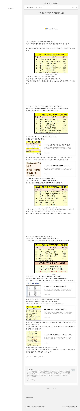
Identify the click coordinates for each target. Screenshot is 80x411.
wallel (76, 406)
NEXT (54, 388)
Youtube (39, 406)
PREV (47, 388)
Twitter (32, 406)
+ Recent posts (29, 397)
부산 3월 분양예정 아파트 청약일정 (33, 7)
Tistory (68, 406)
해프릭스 (11, 9)
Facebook (35, 406)
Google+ (43, 406)
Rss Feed (27, 406)
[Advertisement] (51, 28)
